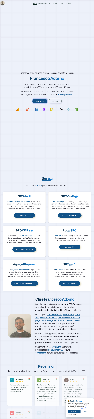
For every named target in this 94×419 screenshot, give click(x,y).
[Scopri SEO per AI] (69, 283)
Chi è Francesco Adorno (54, 299)
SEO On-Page (69, 196)
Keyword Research (24, 264)
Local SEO (69, 230)
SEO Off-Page (24, 230)
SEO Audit (24, 196)
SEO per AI (69, 264)
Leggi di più (81, 408)
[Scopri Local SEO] (69, 247)
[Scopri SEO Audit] (24, 215)
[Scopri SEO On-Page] (70, 215)
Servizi (47, 178)
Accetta (72, 411)
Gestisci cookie (70, 414)
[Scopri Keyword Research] (24, 283)
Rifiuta (85, 411)
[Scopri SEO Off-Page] (24, 249)
